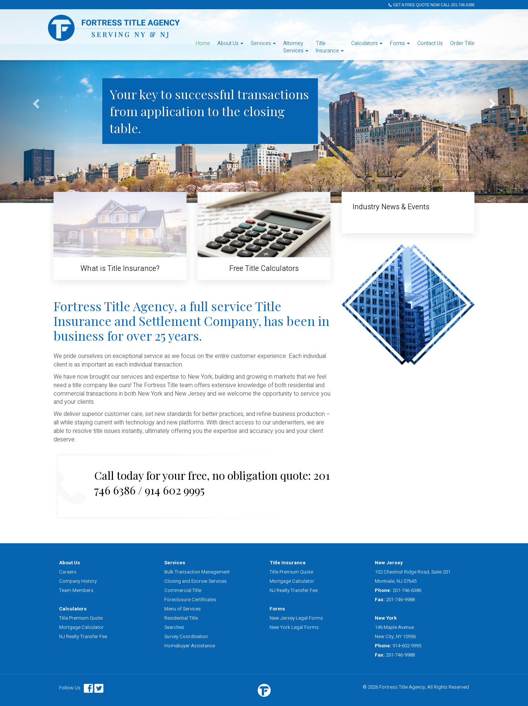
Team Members (76, 590)
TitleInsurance (330, 47)
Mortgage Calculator (81, 627)
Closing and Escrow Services (195, 581)
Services (263, 43)
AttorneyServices (295, 47)
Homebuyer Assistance (189, 645)
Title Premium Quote (81, 617)
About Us (230, 43)
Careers (67, 571)
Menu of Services (182, 608)
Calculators (367, 43)
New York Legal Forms (294, 627)
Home (203, 43)
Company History (78, 581)
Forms (400, 43)
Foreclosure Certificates (190, 599)
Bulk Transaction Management (197, 571)
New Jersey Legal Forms (296, 617)
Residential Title (181, 617)
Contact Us (430, 43)
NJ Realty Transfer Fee (83, 636)
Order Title (462, 43)
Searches (174, 627)
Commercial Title (182, 590)
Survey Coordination (186, 636)
